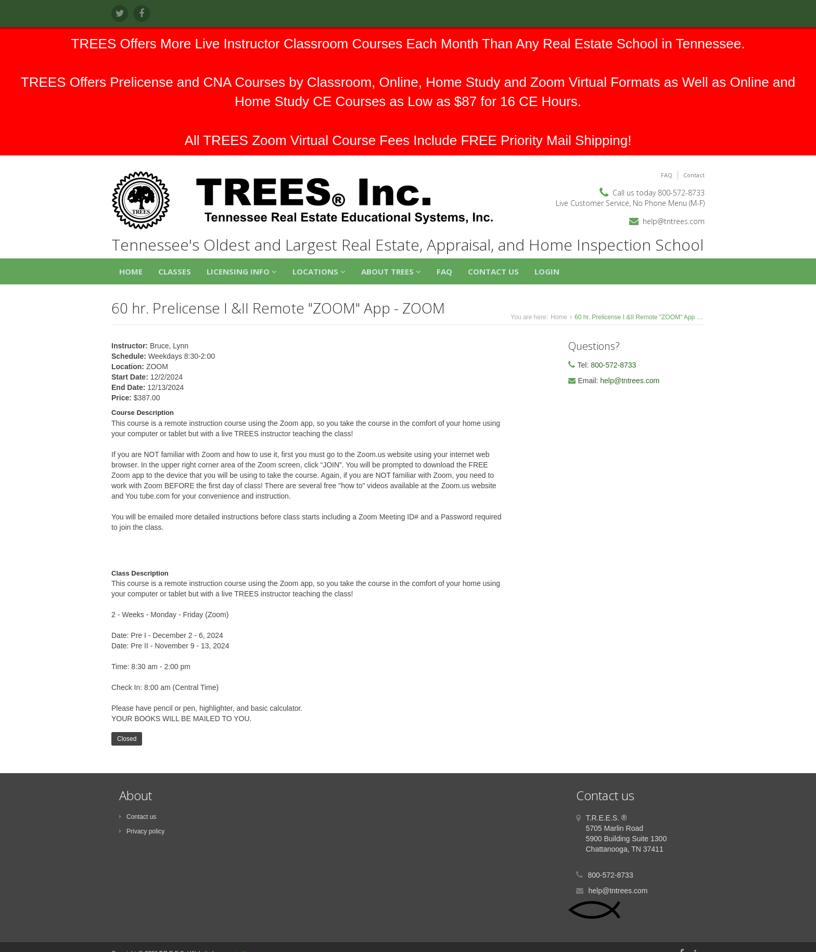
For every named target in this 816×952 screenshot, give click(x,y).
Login (546, 271)
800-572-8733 (681, 193)
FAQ (666, 175)
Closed (126, 738)
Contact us (137, 816)
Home (131, 271)
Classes (174, 271)
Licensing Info (242, 271)
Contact (694, 175)
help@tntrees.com (674, 221)
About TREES (391, 271)
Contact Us (493, 271)
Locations (319, 271)
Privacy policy (141, 831)
